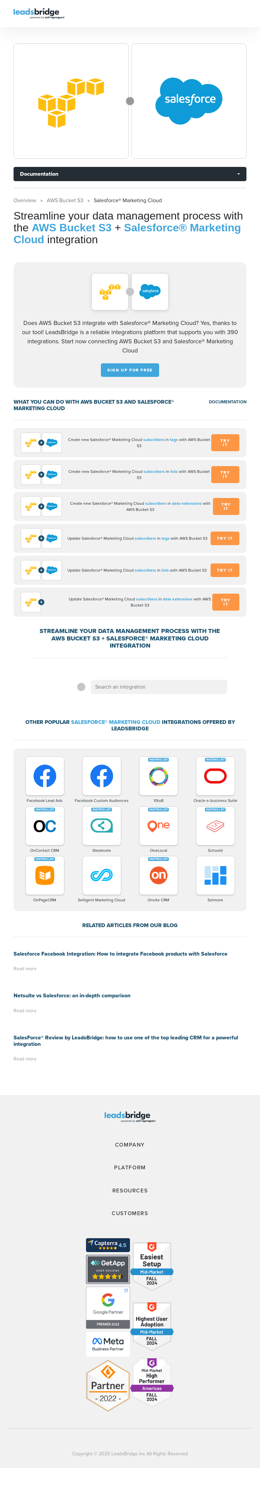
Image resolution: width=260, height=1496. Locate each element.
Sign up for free (130, 370)
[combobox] (159, 687)
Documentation (39, 174)
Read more (25, 968)
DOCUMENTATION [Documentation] (227, 402)
